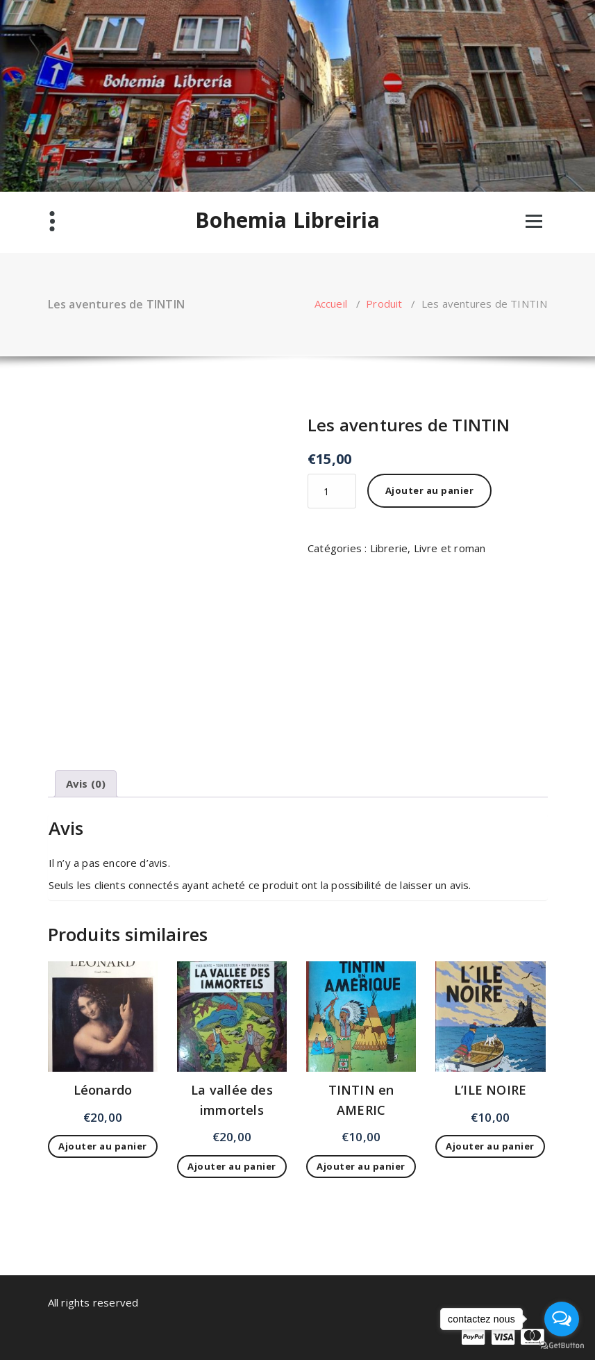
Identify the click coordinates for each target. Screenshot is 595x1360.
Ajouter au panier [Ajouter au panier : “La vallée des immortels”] (231, 1166)
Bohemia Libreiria (287, 220)
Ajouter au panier (429, 490)
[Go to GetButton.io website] (561, 1345)
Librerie (389, 548)
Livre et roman (450, 548)
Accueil (331, 303)
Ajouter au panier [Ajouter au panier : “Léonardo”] (102, 1146)
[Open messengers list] (561, 1319)
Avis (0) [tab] (86, 783)
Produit (384, 303)
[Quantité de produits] (332, 491)
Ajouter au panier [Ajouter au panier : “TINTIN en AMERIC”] (361, 1166)
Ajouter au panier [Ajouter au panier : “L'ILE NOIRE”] (490, 1146)
